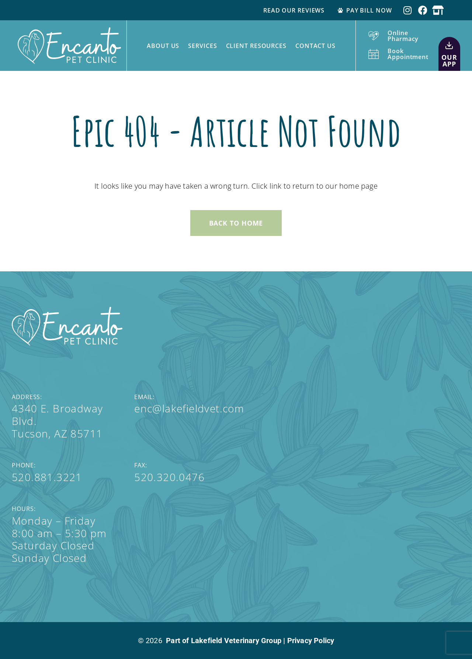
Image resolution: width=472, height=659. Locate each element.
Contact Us (315, 46)
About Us (163, 46)
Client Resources (256, 46)
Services (202, 46)
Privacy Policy (310, 640)
